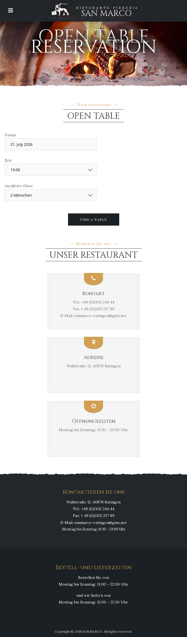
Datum (10, 135)
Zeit (8, 160)
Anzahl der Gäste (19, 186)
